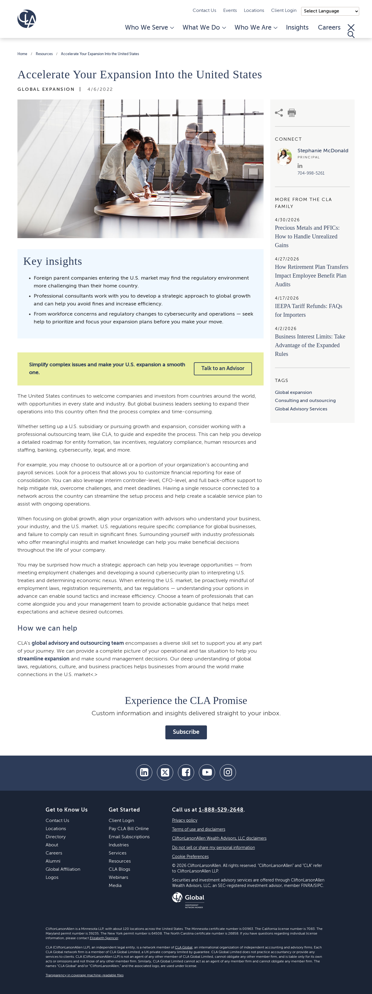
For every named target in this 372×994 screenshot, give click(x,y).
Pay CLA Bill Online (129, 829)
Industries (119, 845)
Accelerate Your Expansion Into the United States (100, 54)
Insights (297, 28)
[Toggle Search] (351, 31)
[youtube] (207, 772)
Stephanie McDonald (323, 150)
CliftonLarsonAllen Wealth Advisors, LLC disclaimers (219, 839)
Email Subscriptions (129, 837)
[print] (292, 113)
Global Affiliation (63, 869)
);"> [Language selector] (330, 11)
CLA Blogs (119, 869)
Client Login (283, 10)
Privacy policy (184, 821)
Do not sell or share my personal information (213, 848)
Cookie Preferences (190, 857)
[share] (279, 113)
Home (22, 54)
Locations (254, 10)
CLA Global (183, 947)
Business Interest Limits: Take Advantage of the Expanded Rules (310, 345)
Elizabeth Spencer (104, 938)
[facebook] (186, 772)
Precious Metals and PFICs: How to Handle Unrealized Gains (307, 236)
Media (115, 885)
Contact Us (204, 10)
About (52, 845)
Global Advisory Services (301, 409)
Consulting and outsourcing (305, 401)
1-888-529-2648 (221, 810)
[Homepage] (26, 18)
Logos (52, 877)
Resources (44, 54)
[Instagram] (228, 772)
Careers (329, 28)
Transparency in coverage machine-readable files (85, 975)
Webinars (118, 877)
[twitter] (165, 772)
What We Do (204, 28)
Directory (56, 837)
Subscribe (186, 732)
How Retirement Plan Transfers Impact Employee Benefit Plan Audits (311, 275)
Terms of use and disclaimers (198, 830)
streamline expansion (43, 659)
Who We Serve (149, 28)
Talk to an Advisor (222, 368)
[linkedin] (144, 772)
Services (117, 853)
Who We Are (256, 28)
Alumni (53, 861)
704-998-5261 (311, 173)
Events (230, 10)
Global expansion (293, 392)
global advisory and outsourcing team (78, 643)
